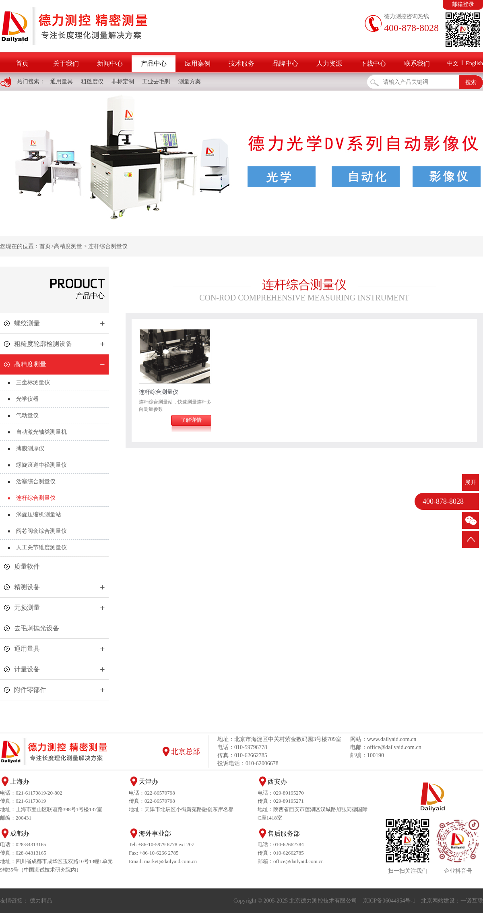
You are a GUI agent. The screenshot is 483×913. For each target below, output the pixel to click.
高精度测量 (68, 246)
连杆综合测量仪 (108, 246)
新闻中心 (110, 63)
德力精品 (41, 901)
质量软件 (27, 566)
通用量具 (61, 82)
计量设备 (27, 669)
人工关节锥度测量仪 (41, 547)
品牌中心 (285, 63)
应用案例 (198, 63)
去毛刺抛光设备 (36, 628)
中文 (452, 63)
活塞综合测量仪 (36, 481)
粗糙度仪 (92, 82)
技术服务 (241, 63)
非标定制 (122, 82)
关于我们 (66, 63)
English (474, 63)
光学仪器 (27, 399)
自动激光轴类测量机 (41, 432)
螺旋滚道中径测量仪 (41, 465)
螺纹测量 (27, 323)
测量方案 (189, 82)
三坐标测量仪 (33, 382)
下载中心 (373, 63)
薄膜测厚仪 (30, 448)
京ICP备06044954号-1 (389, 901)
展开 (470, 482)
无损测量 (27, 607)
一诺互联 (471, 901)
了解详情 (191, 420)
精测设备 (27, 587)
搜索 (471, 82)
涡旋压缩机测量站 (38, 514)
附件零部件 (30, 689)
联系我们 (417, 63)
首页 (22, 63)
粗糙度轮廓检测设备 (43, 343)
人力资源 (329, 63)
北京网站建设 (438, 901)
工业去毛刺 (156, 82)
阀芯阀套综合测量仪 (41, 531)
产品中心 (154, 63)
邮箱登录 (463, 4)
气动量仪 (27, 415)
